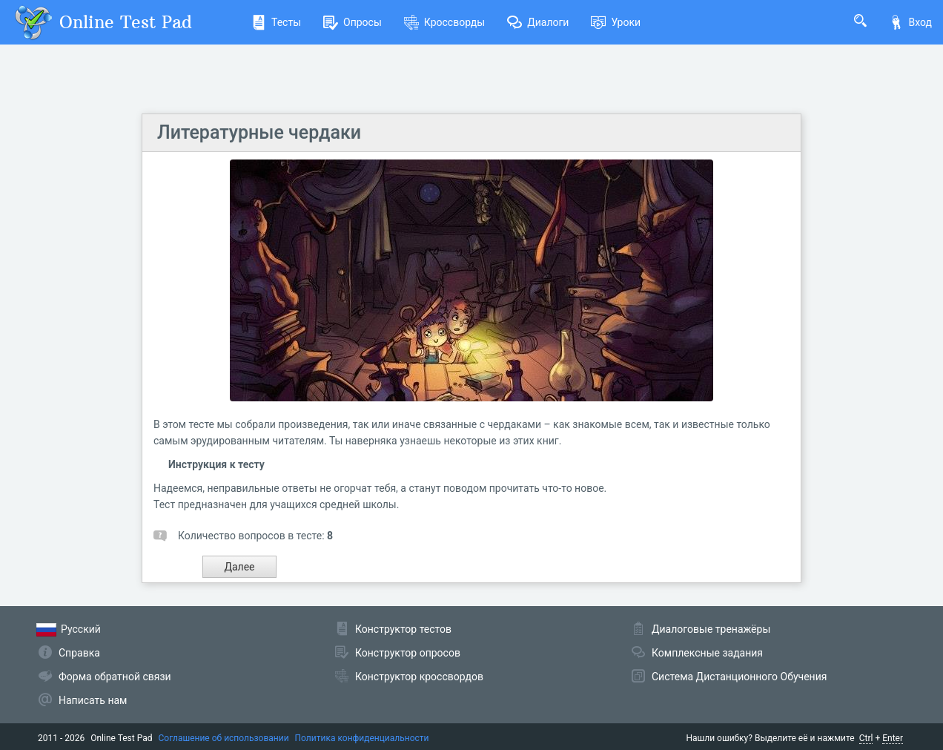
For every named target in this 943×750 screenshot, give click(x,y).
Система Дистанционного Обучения (739, 676)
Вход (910, 22)
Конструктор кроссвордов (419, 676)
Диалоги (538, 22)
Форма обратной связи (115, 676)
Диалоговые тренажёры (711, 629)
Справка (79, 653)
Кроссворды (444, 22)
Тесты (276, 22)
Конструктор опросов (407, 653)
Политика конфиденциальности (362, 738)
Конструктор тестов (403, 629)
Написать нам (93, 700)
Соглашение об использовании (224, 738)
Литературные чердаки (259, 132)
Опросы (352, 22)
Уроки (616, 22)
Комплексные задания (707, 653)
